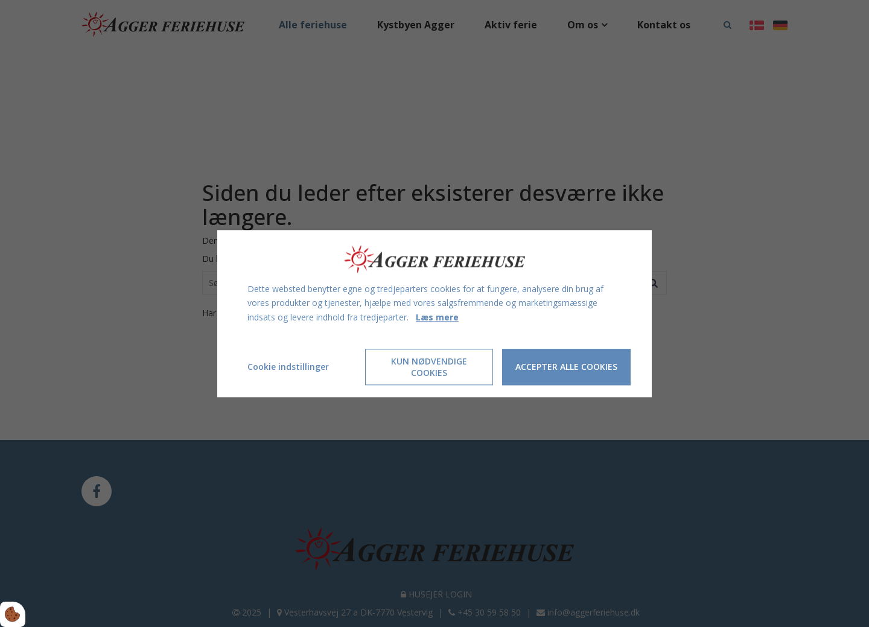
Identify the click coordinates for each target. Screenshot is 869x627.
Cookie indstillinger (288, 366)
